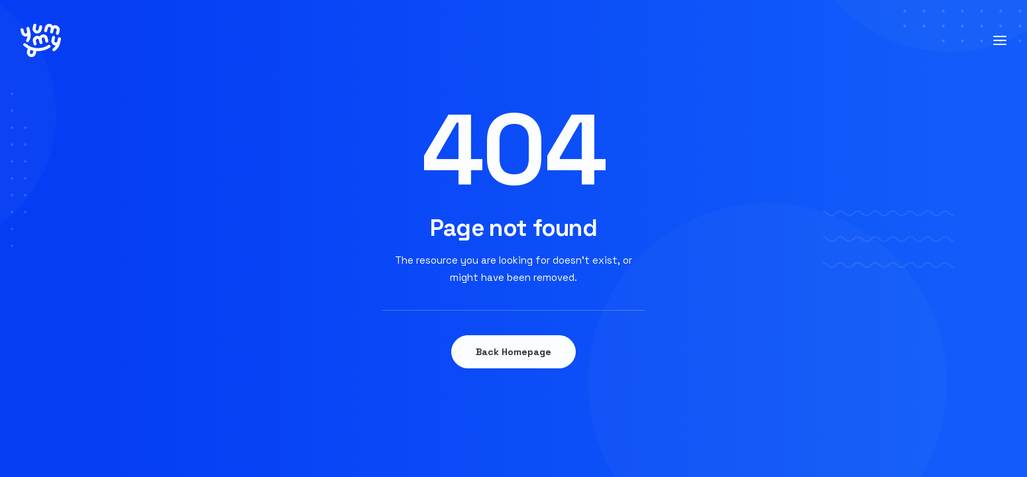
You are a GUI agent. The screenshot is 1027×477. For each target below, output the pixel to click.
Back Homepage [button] (513, 352)
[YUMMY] (41, 40)
